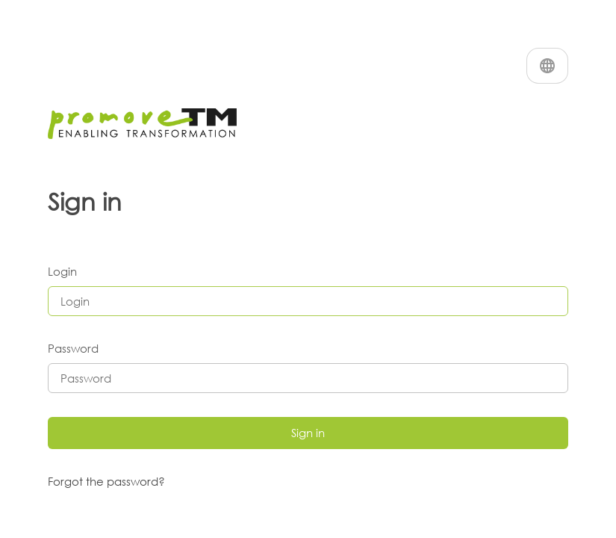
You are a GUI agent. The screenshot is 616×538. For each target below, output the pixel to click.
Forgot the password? (106, 481)
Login (62, 271)
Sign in (308, 432)
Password (73, 348)
